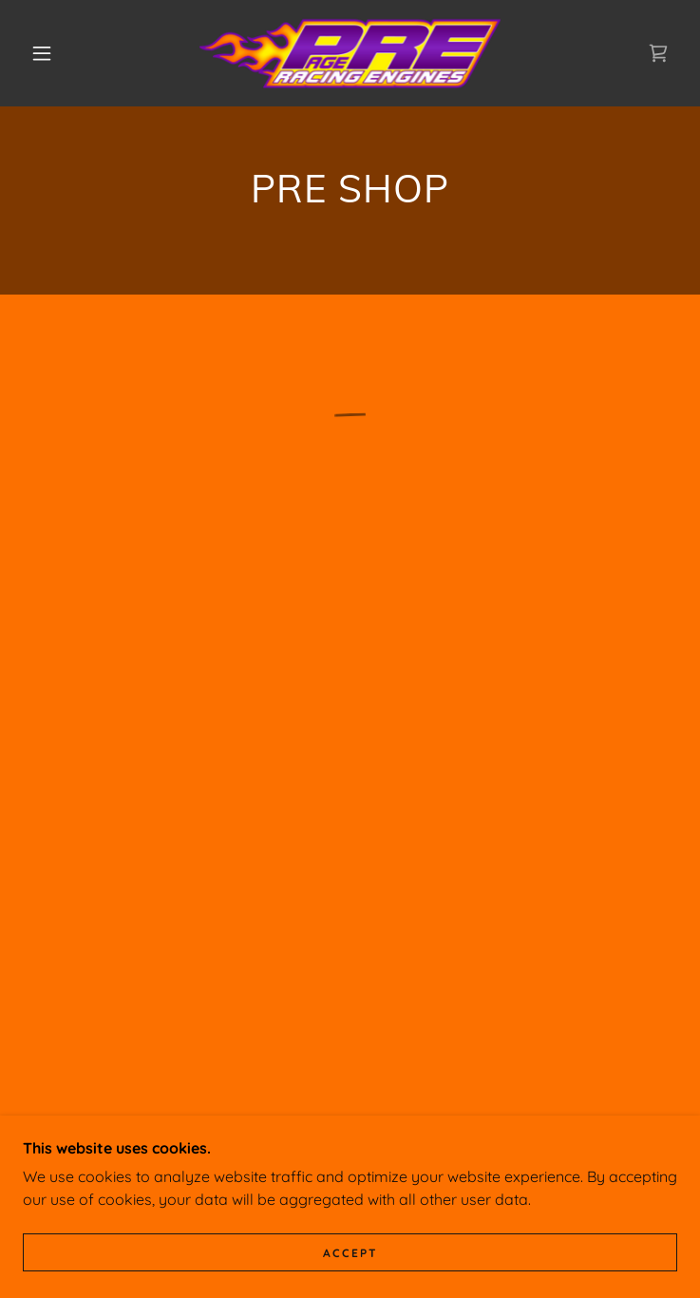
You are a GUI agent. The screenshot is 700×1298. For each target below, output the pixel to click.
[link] (349, 53)
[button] (55, 53)
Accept (350, 1253)
